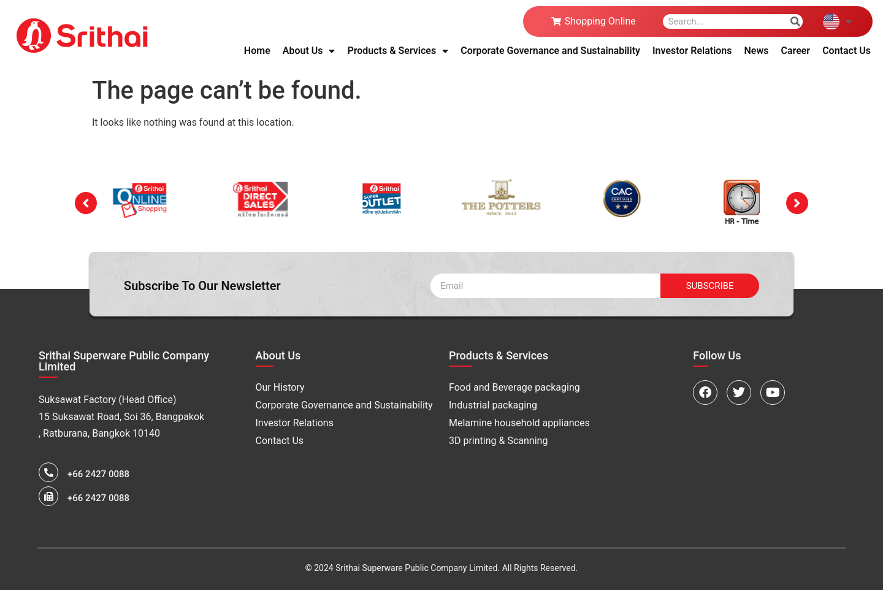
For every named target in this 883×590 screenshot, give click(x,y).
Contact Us (846, 50)
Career (795, 50)
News (756, 50)
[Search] (795, 21)
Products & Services (397, 51)
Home (257, 50)
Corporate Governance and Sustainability (550, 50)
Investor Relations (692, 50)
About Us (309, 51)
